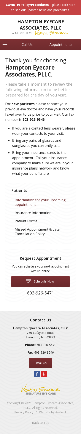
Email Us (41, 363)
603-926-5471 (46, 345)
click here (68, 5)
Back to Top (40, 423)
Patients (19, 190)
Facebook (37, 374)
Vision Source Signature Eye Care (40, 389)
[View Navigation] (6, 44)
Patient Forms (26, 221)
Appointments (61, 44)
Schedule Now (39, 281)
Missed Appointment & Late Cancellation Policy (37, 231)
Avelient (60, 412)
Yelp (44, 374)
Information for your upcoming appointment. (40, 202)
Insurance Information (33, 212)
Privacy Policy (23, 412)
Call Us (27, 44)
